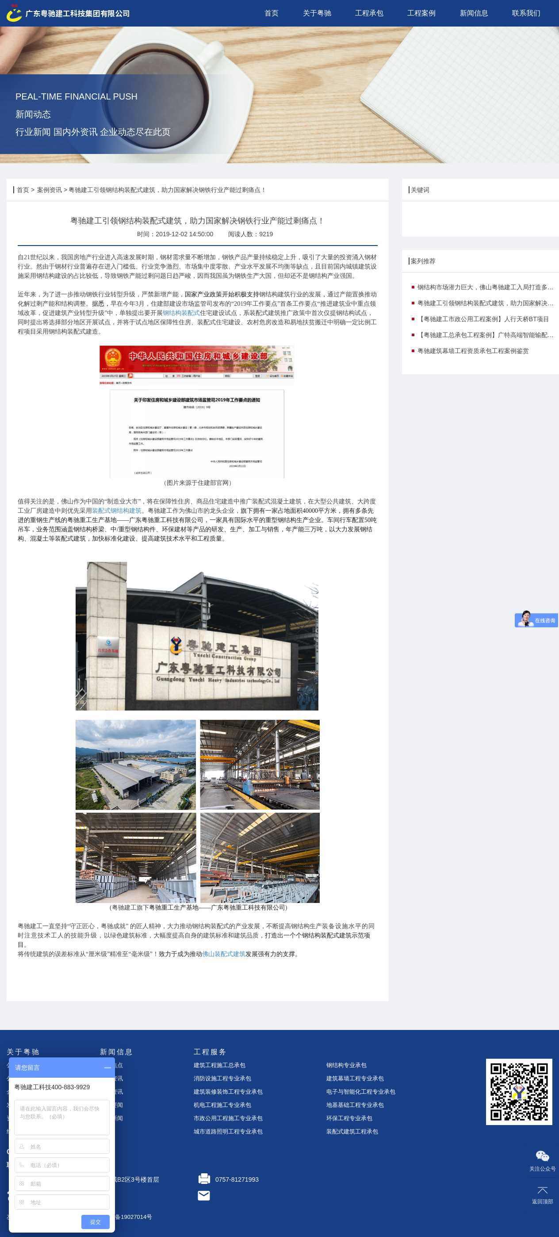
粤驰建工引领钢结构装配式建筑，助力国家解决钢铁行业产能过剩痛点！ (488, 303)
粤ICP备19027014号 (126, 1217)
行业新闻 (111, 1118)
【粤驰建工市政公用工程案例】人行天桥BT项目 (483, 319)
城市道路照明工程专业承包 (228, 1131)
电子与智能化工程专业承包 (360, 1091)
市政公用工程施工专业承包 (228, 1118)
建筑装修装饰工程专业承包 (228, 1091)
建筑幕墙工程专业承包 (355, 1078)
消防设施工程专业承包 (222, 1078)
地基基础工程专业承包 (355, 1105)
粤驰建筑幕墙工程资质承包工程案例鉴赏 (473, 350)
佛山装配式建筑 (223, 954)
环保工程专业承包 (349, 1118)
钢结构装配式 (181, 313)
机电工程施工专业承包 (222, 1105)
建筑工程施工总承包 (219, 1065)
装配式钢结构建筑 (117, 510)
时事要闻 (111, 1105)
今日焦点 (111, 1065)
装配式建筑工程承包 (352, 1131)
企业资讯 (111, 1078)
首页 (23, 189)
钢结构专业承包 (346, 1065)
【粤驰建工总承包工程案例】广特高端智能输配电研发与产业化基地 (488, 334)
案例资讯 (49, 189)
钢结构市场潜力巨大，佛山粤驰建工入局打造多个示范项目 (488, 287)
